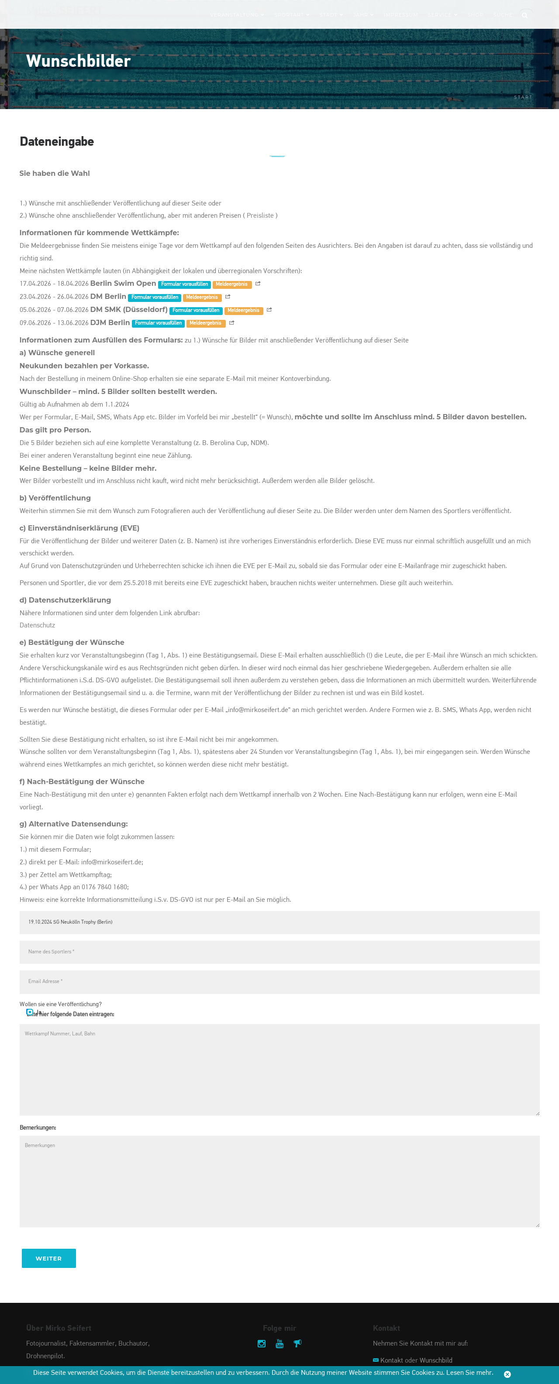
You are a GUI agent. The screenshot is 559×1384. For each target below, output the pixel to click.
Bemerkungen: (38, 1128)
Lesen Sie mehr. (469, 1373)
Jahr (363, 15)
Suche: (503, 15)
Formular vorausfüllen (184, 284)
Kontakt (391, 1360)
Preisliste (260, 215)
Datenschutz (37, 625)
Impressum (401, 15)
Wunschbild (436, 1360)
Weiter (49, 1258)
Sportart (292, 15)
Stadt (332, 15)
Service (443, 15)
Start (523, 97)
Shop (476, 15)
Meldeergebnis (232, 284)
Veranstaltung (237, 15)
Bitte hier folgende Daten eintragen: (70, 1014)
